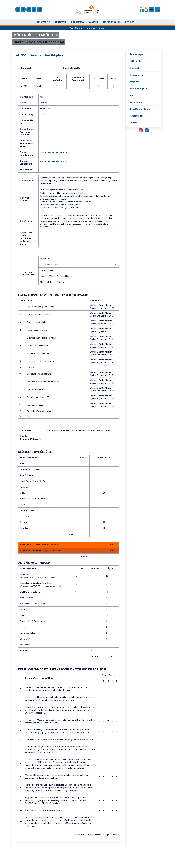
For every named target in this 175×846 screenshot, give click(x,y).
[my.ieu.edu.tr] (144, 9)
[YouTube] (34, 9)
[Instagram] (17, 9)
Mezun (102, 28)
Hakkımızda (135, 61)
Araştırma (134, 82)
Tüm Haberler (136, 116)
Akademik (134, 68)
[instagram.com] (141, 130)
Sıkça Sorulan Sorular (140, 109)
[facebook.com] (23, 9)
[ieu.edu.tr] (87, 10)
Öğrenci (91, 28)
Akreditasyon (136, 75)
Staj (131, 95)
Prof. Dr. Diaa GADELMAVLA (53, 152)
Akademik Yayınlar (138, 88)
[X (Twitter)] (28, 9)
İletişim (133, 122)
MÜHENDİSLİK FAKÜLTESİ (35, 35)
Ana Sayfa (136, 54)
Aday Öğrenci (76, 28)
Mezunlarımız (136, 102)
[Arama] (158, 9)
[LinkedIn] (39, 9)
